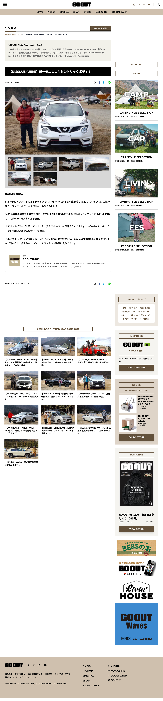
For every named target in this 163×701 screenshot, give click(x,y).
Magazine (104, 14)
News (34, 14)
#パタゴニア (145, 321)
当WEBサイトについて (14, 679)
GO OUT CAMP (125, 14)
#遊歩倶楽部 (145, 310)
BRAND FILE (91, 688)
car (20, 37)
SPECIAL (62, 14)
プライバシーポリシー (63, 676)
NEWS (87, 668)
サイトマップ (31, 679)
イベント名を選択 (100, 31)
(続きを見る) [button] (78, 269)
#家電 (123, 310)
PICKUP (47, 14)
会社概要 (8, 676)
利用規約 (48, 676)
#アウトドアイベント (141, 314)
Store (88, 14)
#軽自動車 (125, 314)
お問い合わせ (20, 676)
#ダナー (124, 318)
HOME (7, 37)
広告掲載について (35, 676)
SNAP (75, 14)
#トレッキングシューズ (140, 318)
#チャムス (133, 310)
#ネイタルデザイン (129, 321)
